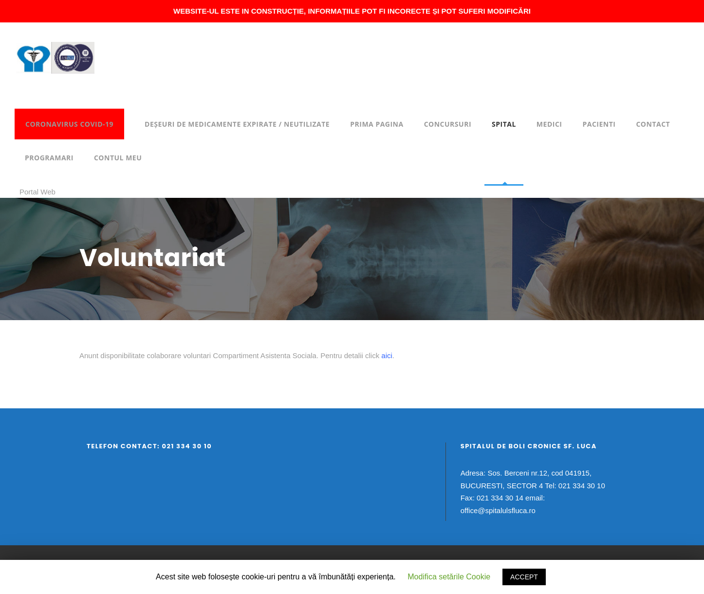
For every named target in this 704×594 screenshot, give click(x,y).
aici (386, 355)
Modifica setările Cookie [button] (449, 577)
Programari (49, 157)
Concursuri (447, 124)
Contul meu (118, 157)
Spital (504, 124)
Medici (549, 124)
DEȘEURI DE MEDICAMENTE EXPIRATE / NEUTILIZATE (237, 124)
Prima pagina (376, 124)
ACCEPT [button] (524, 577)
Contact (653, 124)
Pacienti (598, 124)
